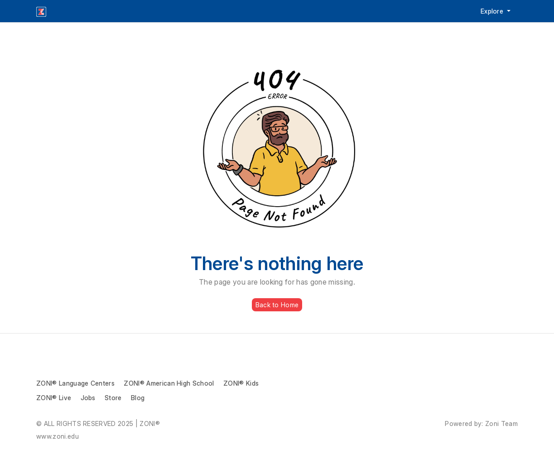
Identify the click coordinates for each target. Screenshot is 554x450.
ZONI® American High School (169, 383)
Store (113, 398)
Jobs (88, 398)
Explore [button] (493, 11)
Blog (138, 398)
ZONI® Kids (241, 383)
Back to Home (277, 305)
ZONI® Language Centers (75, 383)
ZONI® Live (53, 398)
